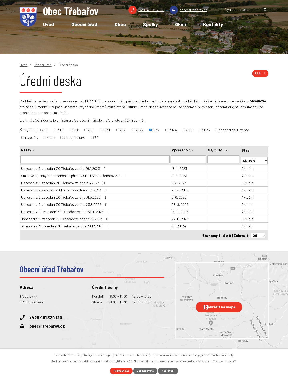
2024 (173, 130)
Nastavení (169, 370)
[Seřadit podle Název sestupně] (33, 150)
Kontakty (213, 24)
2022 (140, 130)
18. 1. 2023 (179, 167)
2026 (206, 130)
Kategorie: (27, 129)
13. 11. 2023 (180, 210)
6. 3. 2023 (179, 181)
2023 (156, 130)
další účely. (227, 354)
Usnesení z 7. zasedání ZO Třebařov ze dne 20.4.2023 (64, 189)
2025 (189, 130)
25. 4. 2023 (180, 189)
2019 (91, 130)
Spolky (150, 24)
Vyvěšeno (181, 150)
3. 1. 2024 (179, 225)
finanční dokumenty (234, 130)
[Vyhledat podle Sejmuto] (224, 159)
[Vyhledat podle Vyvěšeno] (188, 159)
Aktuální (248, 167)
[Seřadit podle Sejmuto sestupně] (227, 150)
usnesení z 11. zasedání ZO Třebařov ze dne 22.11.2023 (65, 217)
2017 (60, 130)
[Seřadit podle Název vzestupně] (33, 149)
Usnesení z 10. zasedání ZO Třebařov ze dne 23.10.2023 (66, 210)
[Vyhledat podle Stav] (254, 158)
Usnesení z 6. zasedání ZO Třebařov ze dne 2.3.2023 (64, 181)
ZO (96, 137)
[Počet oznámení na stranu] (258, 233)
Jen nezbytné (146, 370)
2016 (45, 130)
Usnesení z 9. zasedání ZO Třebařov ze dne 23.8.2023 (64, 203)
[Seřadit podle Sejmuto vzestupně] (227, 149)
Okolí (180, 24)
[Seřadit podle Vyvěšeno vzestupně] (193, 149)
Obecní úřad (84, 24)
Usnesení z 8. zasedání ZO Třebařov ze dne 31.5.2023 (64, 196)
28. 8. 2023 (180, 203)
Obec (120, 24)
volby (51, 137)
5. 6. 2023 (179, 196)
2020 (107, 130)
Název (26, 150)
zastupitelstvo (75, 137)
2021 (123, 130)
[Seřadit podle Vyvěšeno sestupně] (193, 150)
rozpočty (31, 137)
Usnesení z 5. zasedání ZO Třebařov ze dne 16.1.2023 (64, 167)
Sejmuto (216, 150)
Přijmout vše (120, 370)
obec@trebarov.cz (193, 10)
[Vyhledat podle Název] (95, 159)
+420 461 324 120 (151, 10)
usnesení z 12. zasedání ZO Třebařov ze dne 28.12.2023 (66, 225)
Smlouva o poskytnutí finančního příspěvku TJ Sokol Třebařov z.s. (74, 174)
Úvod (48, 24)
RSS (259, 75)
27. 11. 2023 (180, 217)
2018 (75, 130)
